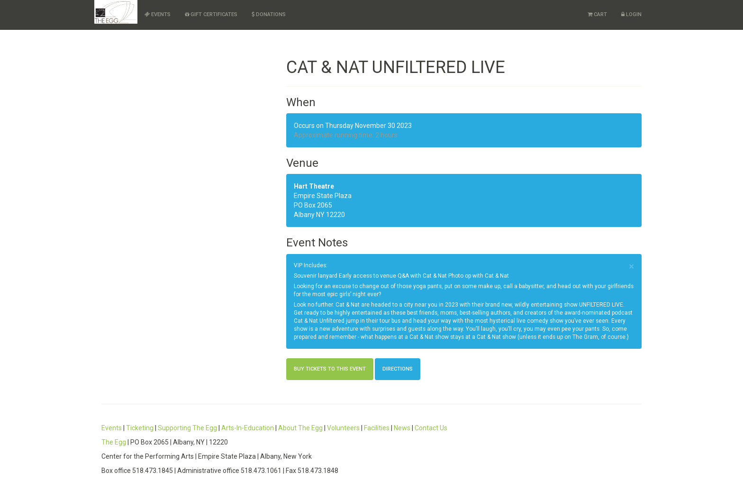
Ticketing (140, 428)
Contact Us (431, 428)
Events (158, 14)
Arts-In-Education (247, 428)
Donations (269, 14)
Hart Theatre (314, 186)
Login (631, 14)
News (402, 428)
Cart (597, 14)
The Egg (113, 442)
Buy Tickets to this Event (330, 369)
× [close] (631, 267)
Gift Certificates (211, 14)
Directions (397, 369)
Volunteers (343, 428)
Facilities (377, 428)
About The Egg (300, 428)
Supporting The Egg (187, 428)
